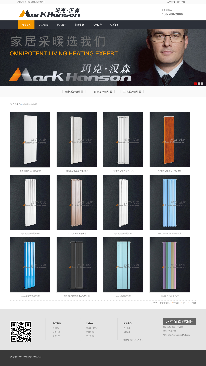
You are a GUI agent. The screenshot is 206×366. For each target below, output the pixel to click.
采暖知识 (126, 332)
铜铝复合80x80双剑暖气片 (169, 233)
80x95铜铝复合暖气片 (30, 296)
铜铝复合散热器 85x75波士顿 (77, 296)
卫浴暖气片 (90, 336)
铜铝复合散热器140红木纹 (169, 171)
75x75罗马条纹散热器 (76, 233)
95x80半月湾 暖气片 (170, 296)
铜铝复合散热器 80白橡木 (77, 171)
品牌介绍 (56, 332)
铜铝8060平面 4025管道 (30, 171)
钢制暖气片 (90, 332)
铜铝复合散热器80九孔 (123, 171)
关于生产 (56, 336)
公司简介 (56, 328)
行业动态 (126, 328)
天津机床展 (23, 357)
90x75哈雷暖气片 (123, 296)
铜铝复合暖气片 (92, 328)
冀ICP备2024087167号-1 (132, 340)
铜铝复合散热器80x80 (123, 233)
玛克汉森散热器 (32, 2)
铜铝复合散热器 (30, 104)
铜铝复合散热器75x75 (30, 233)
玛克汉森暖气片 (35, 357)
